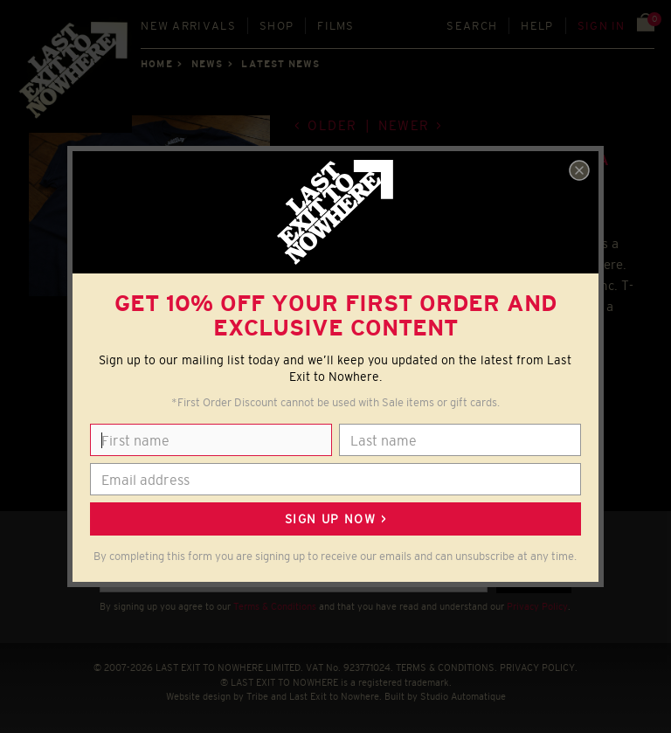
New (188, 25)
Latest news (280, 64)
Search (471, 25)
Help (537, 25)
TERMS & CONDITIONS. (446, 667)
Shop (276, 25)
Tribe (257, 696)
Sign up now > (335, 519)
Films (336, 25)
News (207, 64)
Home (156, 64)
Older (332, 125)
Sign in (602, 25)
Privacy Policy (537, 606)
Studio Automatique (463, 696)
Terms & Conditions (274, 606)
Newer (404, 125)
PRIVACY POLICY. (539, 667)
